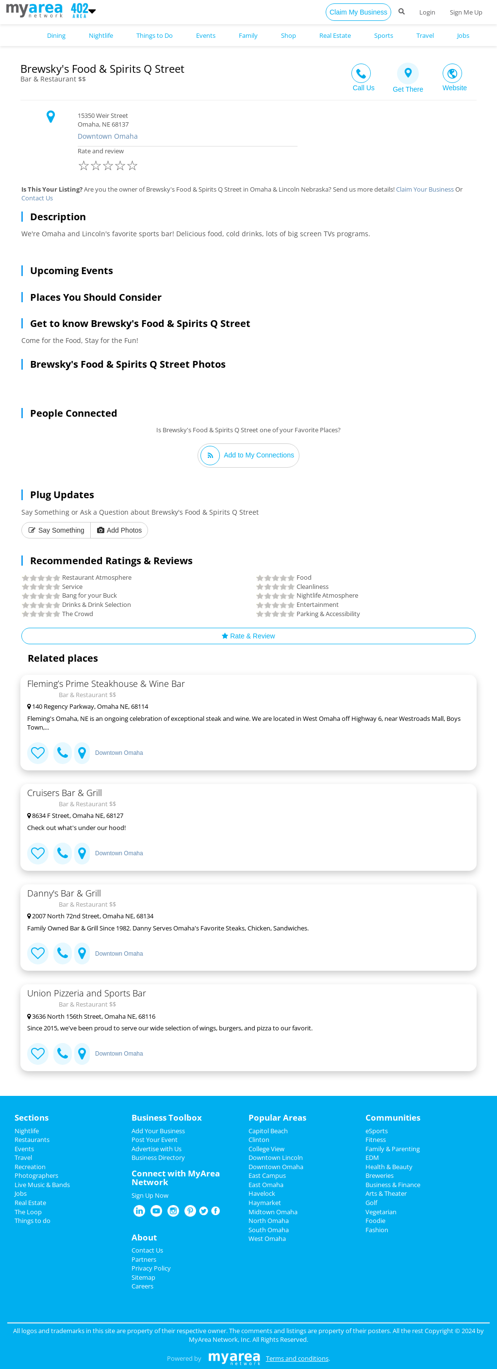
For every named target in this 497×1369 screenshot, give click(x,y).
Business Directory (158, 1157)
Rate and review (188, 161)
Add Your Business (158, 1130)
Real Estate (30, 1202)
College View (266, 1148)
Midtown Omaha (273, 1211)
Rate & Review (248, 636)
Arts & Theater (386, 1193)
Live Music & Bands (42, 1184)
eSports (376, 1130)
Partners (144, 1259)
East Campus (267, 1175)
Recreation (30, 1166)
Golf (371, 1202)
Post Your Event (155, 1139)
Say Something (56, 530)
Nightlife (27, 1130)
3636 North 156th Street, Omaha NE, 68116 (91, 1016)
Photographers (36, 1175)
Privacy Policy (151, 1268)
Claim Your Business (425, 189)
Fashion (376, 1229)
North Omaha (268, 1220)
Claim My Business (358, 12)
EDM (372, 1157)
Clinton (258, 1139)
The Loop (28, 1211)
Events (24, 1148)
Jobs (21, 1193)
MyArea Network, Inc (219, 1339)
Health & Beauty (389, 1166)
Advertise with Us (157, 1148)
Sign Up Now (150, 1195)
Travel (23, 1157)
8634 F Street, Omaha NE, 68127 (75, 815)
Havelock (261, 1193)
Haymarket (264, 1202)
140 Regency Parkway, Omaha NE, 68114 (87, 706)
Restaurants (32, 1139)
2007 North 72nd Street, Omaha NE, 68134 (90, 916)
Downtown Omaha (108, 136)
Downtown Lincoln (275, 1157)
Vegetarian (381, 1211)
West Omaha (267, 1238)
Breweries (379, 1175)
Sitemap (143, 1277)
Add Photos (119, 530)
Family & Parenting (392, 1148)
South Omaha (268, 1229)
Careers (142, 1286)
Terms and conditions (297, 1358)
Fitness (375, 1139)
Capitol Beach (268, 1130)
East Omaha (265, 1184)
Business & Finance (392, 1184)
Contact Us (37, 198)
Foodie (375, 1220)
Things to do (32, 1220)
